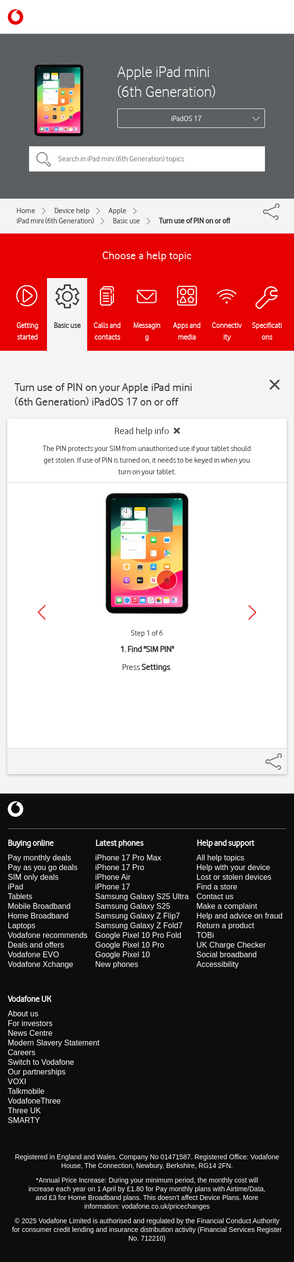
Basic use (126, 221)
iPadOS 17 (186, 118)
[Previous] (42, 612)
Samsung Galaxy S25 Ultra (142, 896)
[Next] (252, 612)
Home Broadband (38, 916)
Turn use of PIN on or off (194, 221)
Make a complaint (227, 906)
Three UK (24, 1110)
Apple (117, 210)
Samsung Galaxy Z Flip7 (137, 916)
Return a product (225, 925)
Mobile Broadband (39, 906)
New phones (117, 964)
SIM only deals (33, 877)
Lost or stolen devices (234, 877)
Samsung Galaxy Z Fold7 (139, 925)
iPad (15, 887)
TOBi (205, 935)
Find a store (217, 887)
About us (23, 1014)
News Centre (30, 1033)
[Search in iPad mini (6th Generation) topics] (147, 158)
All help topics (221, 858)
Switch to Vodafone (41, 1062)
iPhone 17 (112, 887)
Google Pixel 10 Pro (129, 945)
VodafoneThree (34, 1101)
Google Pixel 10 (122, 954)
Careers (21, 1052)
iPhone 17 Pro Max (128, 858)
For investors (30, 1023)
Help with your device (233, 867)
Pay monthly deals (39, 858)
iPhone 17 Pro (119, 867)
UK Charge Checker (231, 945)
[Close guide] (274, 385)
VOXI (17, 1081)
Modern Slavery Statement (53, 1043)
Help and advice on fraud (240, 916)
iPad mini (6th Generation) (55, 221)
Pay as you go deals (42, 867)
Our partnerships (36, 1072)
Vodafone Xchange (40, 964)
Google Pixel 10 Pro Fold (138, 935)
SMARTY (24, 1120)
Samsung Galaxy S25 (132, 906)
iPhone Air (113, 877)
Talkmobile (26, 1091)
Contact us (215, 896)
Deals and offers (36, 945)
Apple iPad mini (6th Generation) (166, 81)
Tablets (20, 896)
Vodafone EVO (33, 954)
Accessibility (218, 964)
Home (25, 210)
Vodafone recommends (48, 935)
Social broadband (227, 954)
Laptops (21, 925)
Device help (72, 210)
